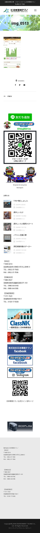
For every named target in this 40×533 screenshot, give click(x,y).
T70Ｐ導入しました (21, 201)
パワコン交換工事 (20, 235)
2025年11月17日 (21, 227)
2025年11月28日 (21, 216)
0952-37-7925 (21, 4)
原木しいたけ (18, 212)
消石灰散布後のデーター (22, 246)
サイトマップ (13, 528)
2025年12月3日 (21, 204)
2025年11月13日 (21, 239)
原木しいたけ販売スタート (23, 224)
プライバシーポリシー (24, 528)
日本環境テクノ (20, 207)
